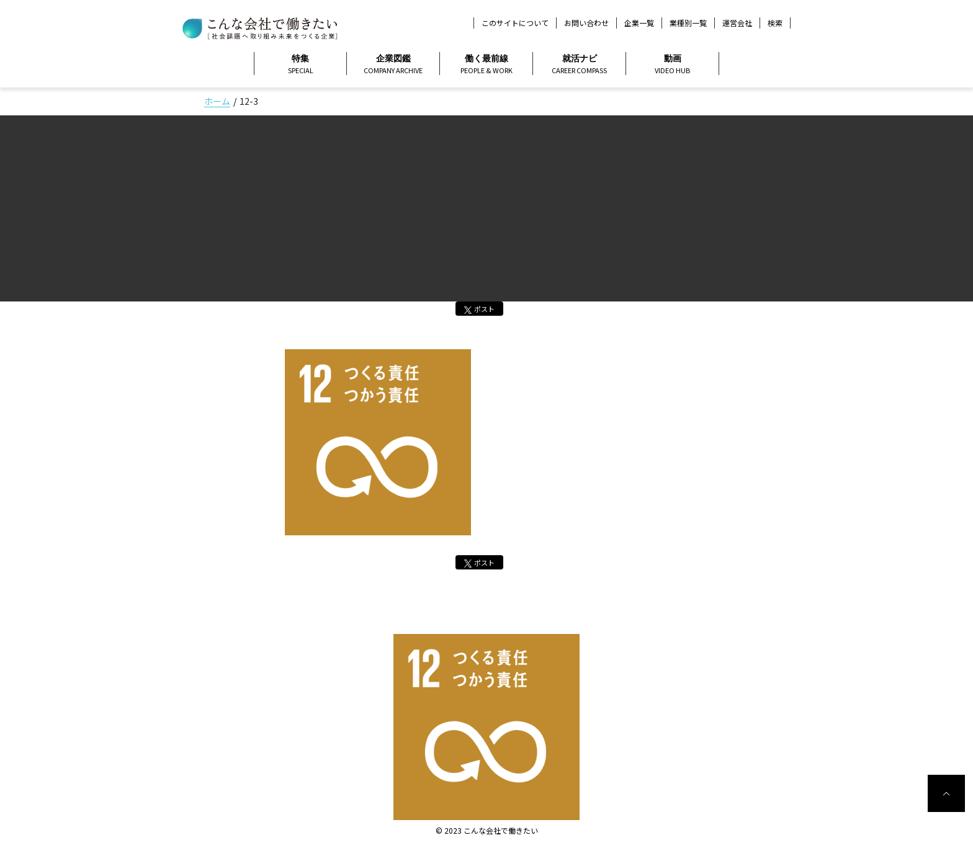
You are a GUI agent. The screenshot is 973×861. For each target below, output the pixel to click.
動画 (672, 64)
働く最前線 (486, 64)
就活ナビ (579, 64)
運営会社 (737, 22)
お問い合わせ (586, 22)
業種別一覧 (688, 22)
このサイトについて (515, 22)
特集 (300, 64)
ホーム (217, 101)
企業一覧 (639, 22)
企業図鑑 (393, 64)
